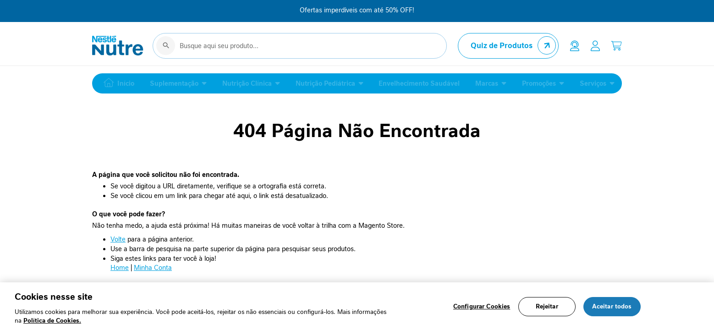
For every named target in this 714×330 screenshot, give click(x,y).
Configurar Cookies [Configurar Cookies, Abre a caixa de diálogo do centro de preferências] (481, 307)
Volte (118, 241)
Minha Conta (153, 270)
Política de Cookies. (52, 320)
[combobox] (300, 47)
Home (119, 270)
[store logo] (117, 47)
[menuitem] (117, 86)
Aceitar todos (612, 307)
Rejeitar (547, 307)
